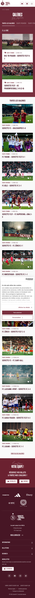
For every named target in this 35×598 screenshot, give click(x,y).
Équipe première (21, 23)
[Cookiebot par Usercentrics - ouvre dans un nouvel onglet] (25, 279)
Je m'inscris (8, 569)
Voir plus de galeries (17, 454)
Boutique (27, 4)
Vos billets (22, 4)
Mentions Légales (11, 588)
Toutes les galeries (8, 23)
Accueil (3, 9)
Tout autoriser (17, 312)
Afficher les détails (24, 307)
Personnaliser (17, 317)
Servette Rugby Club (25, 585)
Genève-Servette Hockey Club (12, 585)
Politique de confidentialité (18, 591)
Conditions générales (22, 588)
